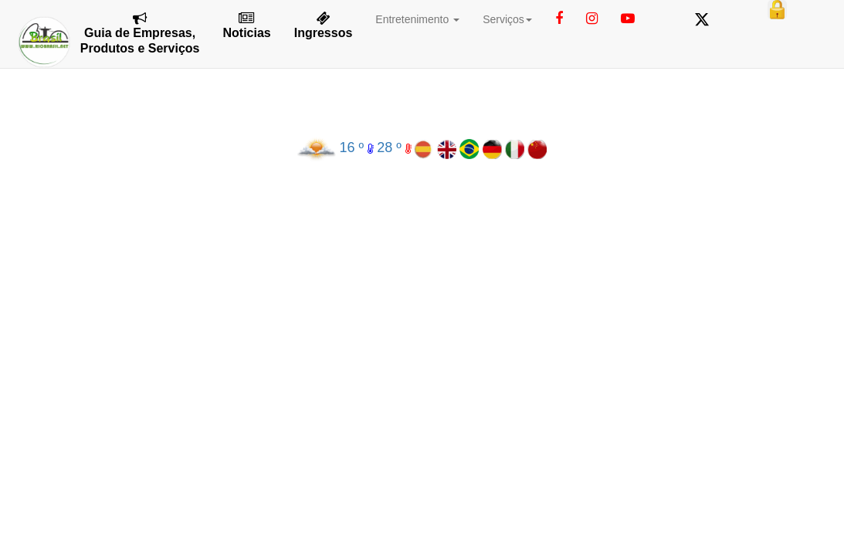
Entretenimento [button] (417, 19)
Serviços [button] (507, 19)
